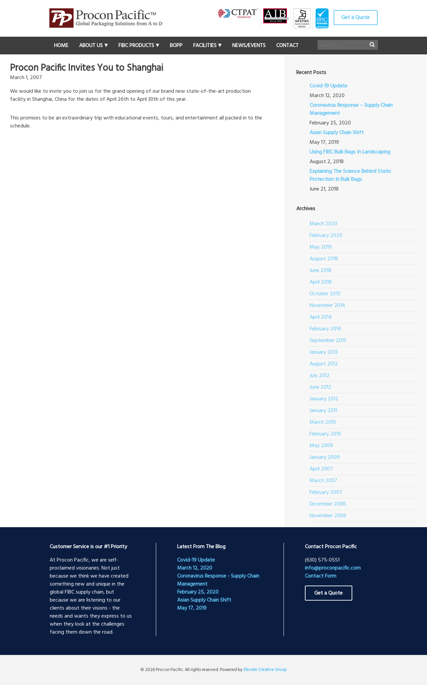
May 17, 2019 (191, 608)
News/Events (249, 45)
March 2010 (323, 422)
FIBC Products (136, 45)
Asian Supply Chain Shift (337, 132)
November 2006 (328, 515)
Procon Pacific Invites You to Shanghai (86, 68)
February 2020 (326, 235)
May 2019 (321, 247)
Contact (287, 45)
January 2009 (325, 457)
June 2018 (320, 270)
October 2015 (325, 294)
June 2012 (320, 387)
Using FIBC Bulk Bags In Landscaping (350, 152)
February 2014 (325, 329)
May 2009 (321, 445)
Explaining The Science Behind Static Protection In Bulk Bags (350, 175)
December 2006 (328, 504)
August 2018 (324, 259)
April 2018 (321, 282)
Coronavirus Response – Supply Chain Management (351, 109)
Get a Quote (355, 17)
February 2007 (326, 492)
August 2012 (324, 364)
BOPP (176, 45)
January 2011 (323, 410)
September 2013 (328, 340)
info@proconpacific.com (333, 568)
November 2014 (327, 305)
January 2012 (324, 399)
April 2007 (321, 469)
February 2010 (325, 434)
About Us (91, 45)
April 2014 (321, 317)
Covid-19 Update (328, 86)
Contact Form (320, 576)
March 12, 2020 (194, 568)
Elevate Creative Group (265, 669)
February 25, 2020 (198, 592)
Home (61, 45)
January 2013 (324, 352)
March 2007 (323, 480)
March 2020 (323, 224)
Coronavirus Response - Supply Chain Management (218, 580)
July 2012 (320, 375)
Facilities (205, 45)
